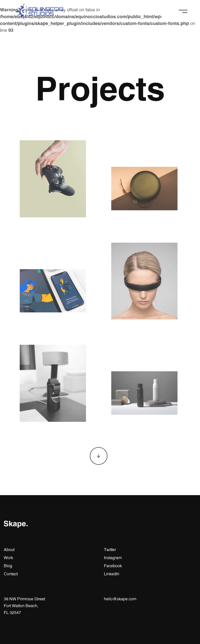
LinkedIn (111, 574)
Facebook (113, 566)
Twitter (110, 550)
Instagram (113, 558)
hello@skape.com (120, 599)
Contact (11, 574)
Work (8, 558)
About (9, 550)
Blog (8, 566)
